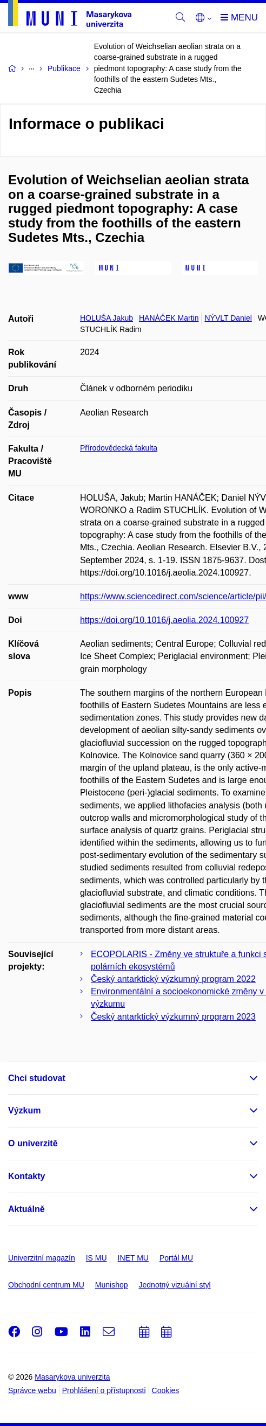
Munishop (111, 1284)
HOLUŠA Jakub (106, 318)
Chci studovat (36, 1078)
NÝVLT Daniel (227, 318)
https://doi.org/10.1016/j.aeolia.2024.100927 (164, 620)
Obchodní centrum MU (46, 1284)
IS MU (96, 1258)
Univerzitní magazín (41, 1258)
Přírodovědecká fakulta (118, 448)
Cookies (165, 1390)
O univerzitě (33, 1143)
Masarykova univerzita (72, 1377)
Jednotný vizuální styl (175, 1284)
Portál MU (176, 1258)
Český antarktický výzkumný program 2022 (173, 979)
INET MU (133, 1258)
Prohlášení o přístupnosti (104, 1390)
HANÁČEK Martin (168, 318)
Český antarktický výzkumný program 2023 (173, 1016)
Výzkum (24, 1110)
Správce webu (32, 1390)
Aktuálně (26, 1209)
